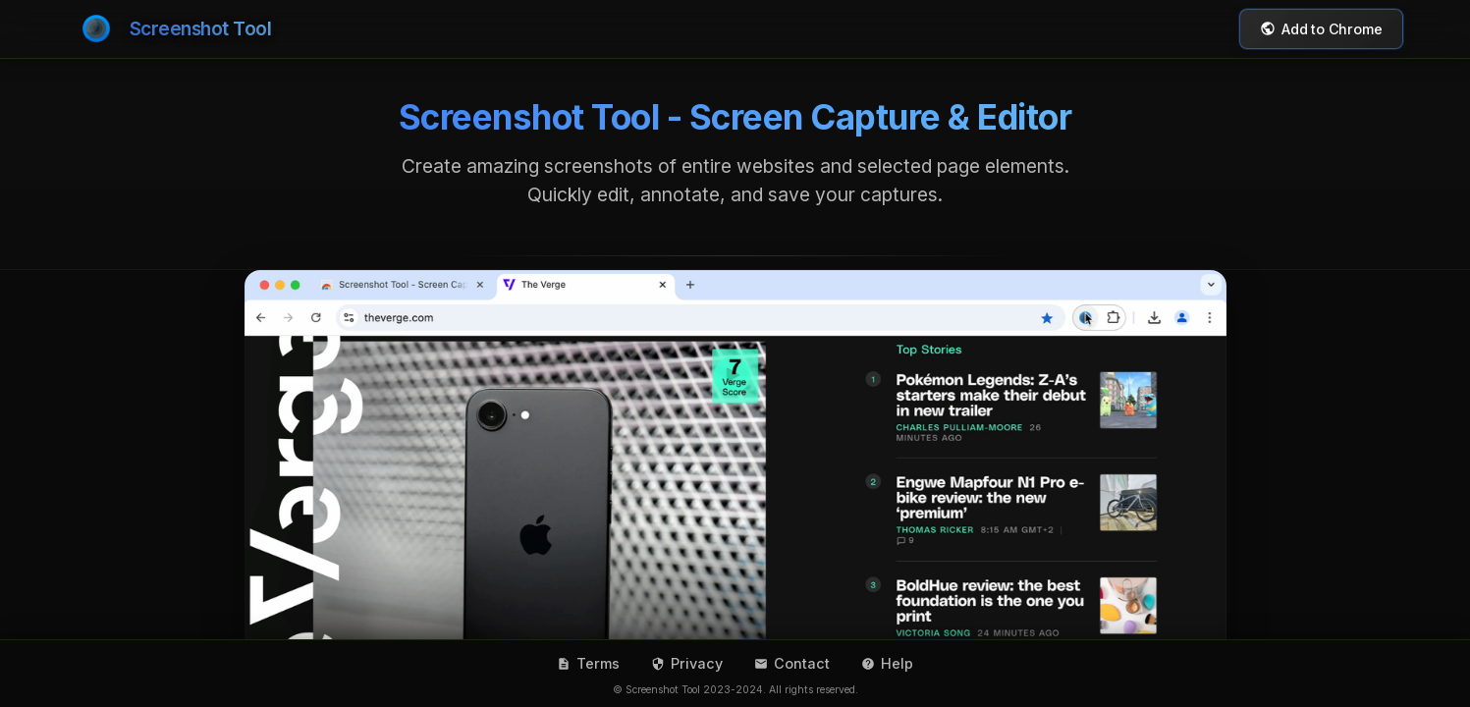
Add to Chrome (1321, 29)
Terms (588, 663)
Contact (792, 663)
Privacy (687, 663)
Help (887, 663)
